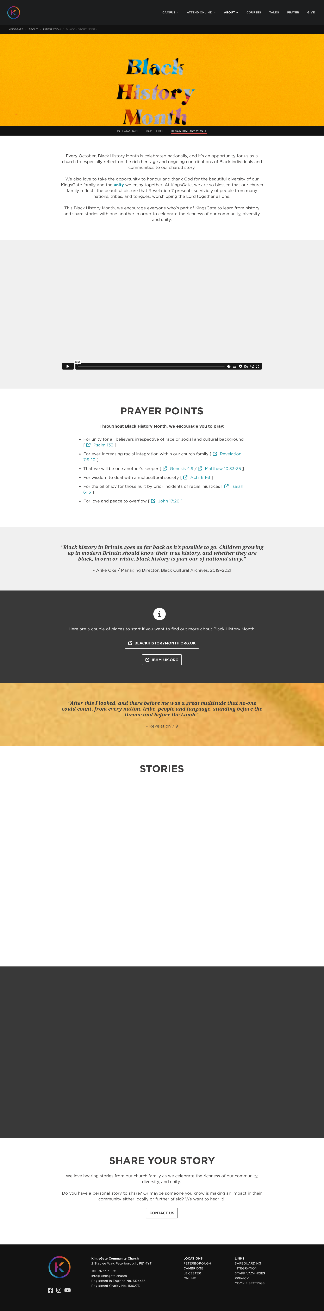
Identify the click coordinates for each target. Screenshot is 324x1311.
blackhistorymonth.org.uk (162, 643)
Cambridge (193, 1268)
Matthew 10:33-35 (219, 468)
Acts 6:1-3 (196, 477)
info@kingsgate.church (109, 1276)
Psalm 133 (99, 445)
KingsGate (15, 29)
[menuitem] (170, 12)
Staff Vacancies (250, 1273)
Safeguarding (248, 1263)
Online (189, 1278)
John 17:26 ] (166, 501)
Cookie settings (250, 1283)
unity (119, 184)
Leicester (192, 1273)
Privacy (242, 1278)
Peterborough (197, 1263)
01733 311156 (107, 1271)
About (33, 29)
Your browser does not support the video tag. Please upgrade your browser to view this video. (162, 80)
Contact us (161, 1213)
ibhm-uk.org (161, 660)
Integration (52, 29)
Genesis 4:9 (178, 468)
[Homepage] (16, 12)
